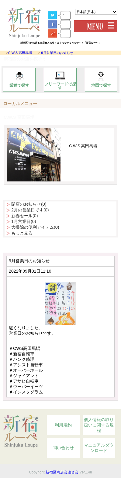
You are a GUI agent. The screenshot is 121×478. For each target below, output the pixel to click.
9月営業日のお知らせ (57, 53)
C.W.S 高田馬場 (20, 53)
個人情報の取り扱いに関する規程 (99, 425)
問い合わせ (63, 447)
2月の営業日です (30, 209)
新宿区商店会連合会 (62, 472)
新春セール (24, 215)
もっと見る (22, 233)
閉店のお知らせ (29, 204)
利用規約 (63, 425)
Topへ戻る (100, 406)
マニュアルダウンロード (99, 448)
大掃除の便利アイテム (35, 227)
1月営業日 (23, 221)
